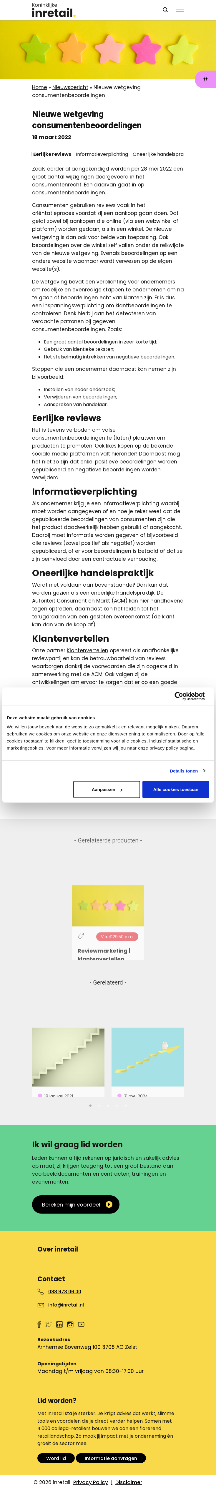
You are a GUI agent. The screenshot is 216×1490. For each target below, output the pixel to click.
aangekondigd (91, 168)
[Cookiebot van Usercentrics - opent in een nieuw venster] (183, 696)
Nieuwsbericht (70, 87)
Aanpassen (107, 789)
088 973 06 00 (64, 1291)
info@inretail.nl (66, 1305)
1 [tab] (90, 1105)
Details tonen (184, 770)
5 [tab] (126, 1105)
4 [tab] (117, 1105)
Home (39, 87)
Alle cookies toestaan (175, 789)
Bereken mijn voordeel (71, 1204)
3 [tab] (108, 1105)
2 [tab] (99, 1105)
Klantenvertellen (87, 650)
